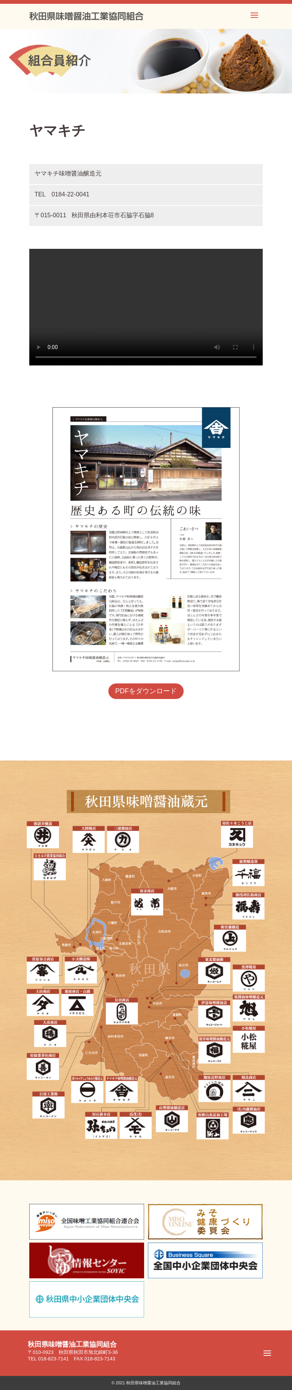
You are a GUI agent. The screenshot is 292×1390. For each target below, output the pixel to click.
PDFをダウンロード (146, 691)
